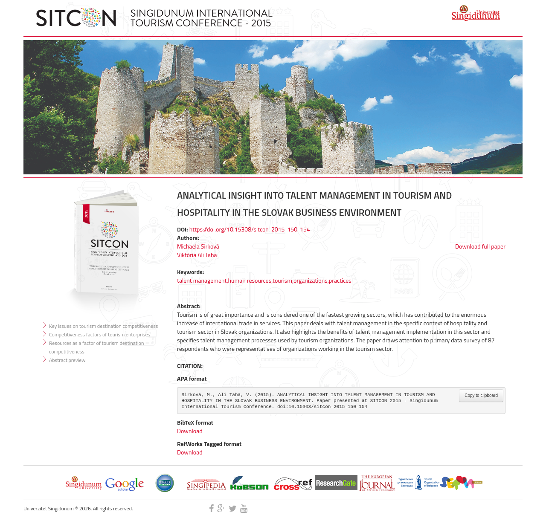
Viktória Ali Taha (197, 254)
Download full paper (480, 246)
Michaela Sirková (198, 246)
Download (190, 430)
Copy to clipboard (481, 395)
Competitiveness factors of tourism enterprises (99, 334)
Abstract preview (67, 360)
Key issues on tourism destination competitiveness (103, 326)
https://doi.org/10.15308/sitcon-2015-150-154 (249, 229)
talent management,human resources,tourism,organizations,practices (264, 280)
